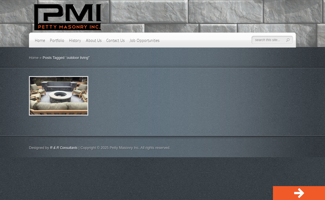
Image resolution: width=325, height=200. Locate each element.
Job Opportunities (144, 40)
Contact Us (115, 40)
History (75, 40)
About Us (94, 40)
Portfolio (57, 40)
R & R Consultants (64, 148)
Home (40, 40)
